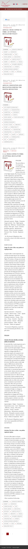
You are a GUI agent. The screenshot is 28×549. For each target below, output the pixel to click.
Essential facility (16, 59)
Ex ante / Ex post (8, 124)
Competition (7, 112)
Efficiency (6, 59)
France (20, 61)
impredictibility (14, 127)
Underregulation (8, 141)
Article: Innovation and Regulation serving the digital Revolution (12, 87)
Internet (17, 66)
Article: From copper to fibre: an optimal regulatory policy (12, 32)
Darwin (15, 114)
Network (6, 71)
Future (5, 127)
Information (7, 129)
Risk (5, 139)
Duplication (17, 56)
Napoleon (21, 134)
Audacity (6, 109)
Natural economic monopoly (11, 69)
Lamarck (13, 134)
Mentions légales (15, 547)
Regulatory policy (8, 74)
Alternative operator (17, 49)
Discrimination (7, 119)
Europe (5, 61)
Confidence (16, 112)
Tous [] (7, 19)
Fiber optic (13, 61)
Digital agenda (7, 56)
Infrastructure (7, 66)
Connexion (13, 52)
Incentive (6, 64)
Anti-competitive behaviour (10, 107)
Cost (16, 54)
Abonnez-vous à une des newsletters (14, 9)
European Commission (9, 122)
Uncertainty (12, 139)
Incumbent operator (17, 64)
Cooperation (7, 114)
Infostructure (16, 129)
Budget (5, 52)
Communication (15, 109)
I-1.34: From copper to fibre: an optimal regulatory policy (13, 156)
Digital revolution (18, 117)
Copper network (8, 54)
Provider (19, 71)
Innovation (17, 132)
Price (12, 71)
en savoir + (6, 49)
